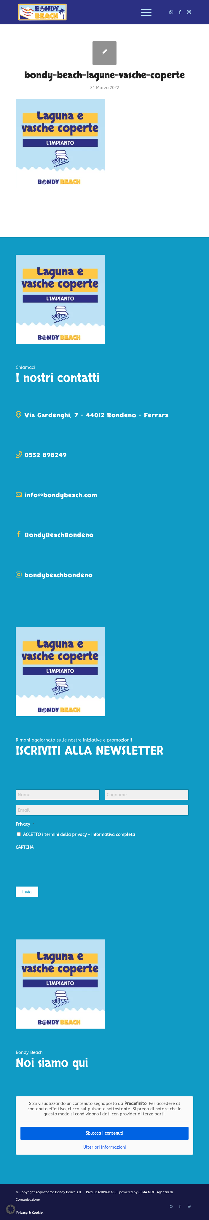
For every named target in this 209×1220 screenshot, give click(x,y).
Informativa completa (113, 834)
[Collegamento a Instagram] (188, 12)
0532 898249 (46, 455)
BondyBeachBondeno (59, 535)
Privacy (25, 824)
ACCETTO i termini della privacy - (79, 834)
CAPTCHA (24, 847)
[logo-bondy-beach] (87, 12)
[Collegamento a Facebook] (180, 12)
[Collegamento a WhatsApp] (171, 12)
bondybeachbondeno (59, 575)
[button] (10, 1209)
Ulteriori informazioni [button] (104, 1147)
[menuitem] (143, 12)
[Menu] (143, 12)
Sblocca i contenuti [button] (104, 1133)
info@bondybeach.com (61, 495)
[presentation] (61, 865)
